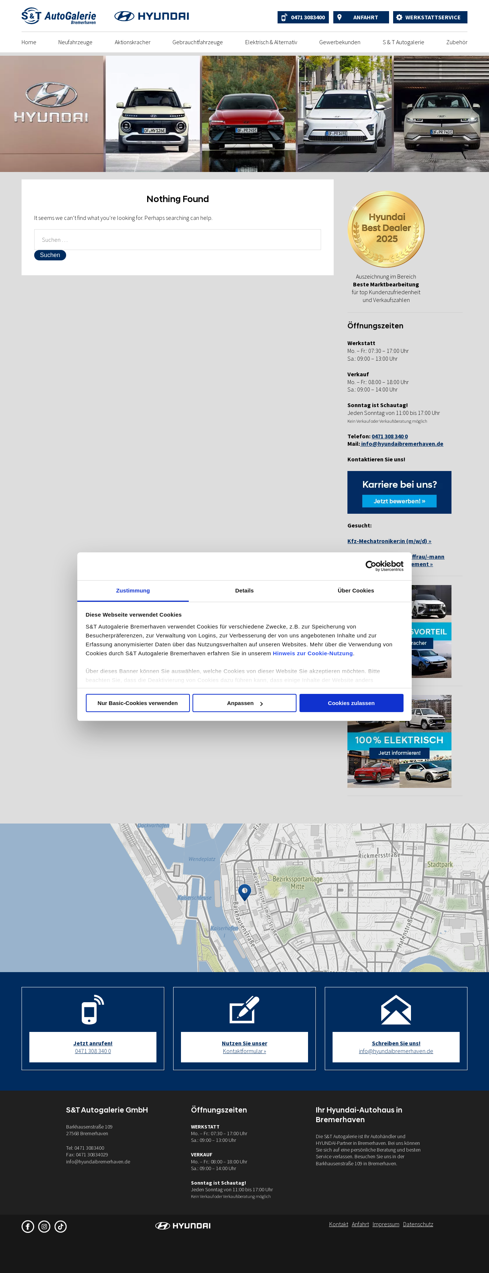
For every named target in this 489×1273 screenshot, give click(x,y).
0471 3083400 (308, 17)
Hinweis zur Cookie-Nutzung (313, 653)
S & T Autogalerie (403, 42)
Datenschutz (418, 1224)
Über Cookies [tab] (356, 590)
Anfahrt (365, 17)
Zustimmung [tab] (133, 590)
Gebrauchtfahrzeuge (197, 42)
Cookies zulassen (351, 703)
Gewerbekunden (339, 42)
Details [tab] (244, 590)
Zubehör (456, 42)
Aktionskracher (132, 42)
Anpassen (245, 703)
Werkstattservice (433, 17)
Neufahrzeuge (75, 42)
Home (29, 42)
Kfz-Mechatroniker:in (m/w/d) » (389, 541)
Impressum (386, 1224)
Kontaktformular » (244, 1047)
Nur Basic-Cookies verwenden (138, 703)
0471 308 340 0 (93, 1047)
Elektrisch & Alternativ (271, 42)
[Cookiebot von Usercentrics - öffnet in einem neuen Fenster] (371, 566)
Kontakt (338, 1224)
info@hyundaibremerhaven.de (401, 443)
